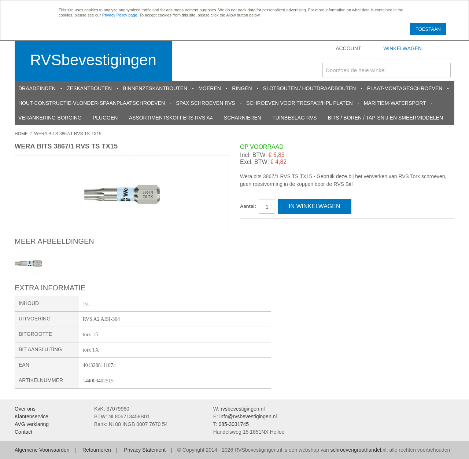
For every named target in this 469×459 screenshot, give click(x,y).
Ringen (242, 88)
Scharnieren (242, 118)
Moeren (209, 88)
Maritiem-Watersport (395, 103)
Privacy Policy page (119, 15)
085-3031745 (233, 424)
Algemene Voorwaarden (42, 450)
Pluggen (105, 118)
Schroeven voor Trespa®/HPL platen (299, 103)
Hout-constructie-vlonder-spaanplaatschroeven (91, 103)
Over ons (25, 409)
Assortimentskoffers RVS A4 (171, 118)
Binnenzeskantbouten (155, 88)
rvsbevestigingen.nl (243, 409)
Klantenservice (31, 416)
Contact (23, 432)
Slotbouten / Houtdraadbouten (309, 88)
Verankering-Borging (50, 118)
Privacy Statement (145, 450)
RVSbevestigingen (93, 60)
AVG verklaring (32, 424)
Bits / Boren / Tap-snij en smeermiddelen (385, 118)
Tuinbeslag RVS (294, 118)
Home (21, 133)
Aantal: (248, 206)
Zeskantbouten (89, 88)
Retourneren (96, 450)
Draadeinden (37, 88)
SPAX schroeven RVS (205, 103)
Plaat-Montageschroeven (405, 88)
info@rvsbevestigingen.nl (248, 416)
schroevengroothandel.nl (358, 450)
